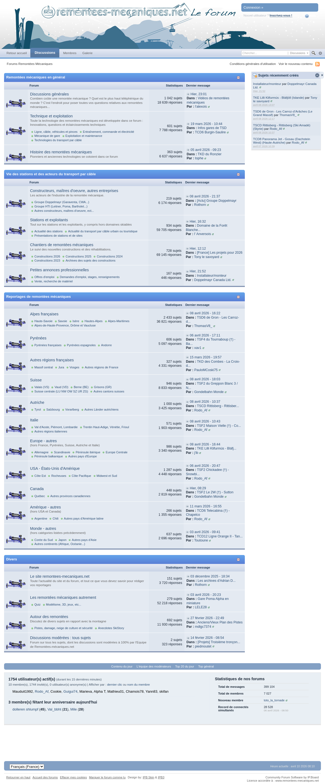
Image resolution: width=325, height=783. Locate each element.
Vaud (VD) (61, 387)
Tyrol (37, 409)
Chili (55, 518)
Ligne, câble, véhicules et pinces (55, 131)
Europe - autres (43, 441)
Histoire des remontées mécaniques (61, 152)
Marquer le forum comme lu (107, 777)
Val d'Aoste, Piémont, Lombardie (56, 427)
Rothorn (200, 205)
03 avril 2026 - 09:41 (205, 532)
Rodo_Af (276, 128)
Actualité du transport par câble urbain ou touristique (102, 231)
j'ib (196, 453)
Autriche (37, 402)
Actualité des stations (48, 231)
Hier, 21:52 (198, 271)
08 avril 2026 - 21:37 (205, 196)
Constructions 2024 (109, 256)
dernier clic (114, 684)
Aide (310, 16)
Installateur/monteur (267, 83)
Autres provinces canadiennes (70, 496)
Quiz (37, 604)
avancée (320, 53)
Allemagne (41, 452)
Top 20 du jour (184, 666)
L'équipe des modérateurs (153, 666)
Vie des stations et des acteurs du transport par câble (51, 174)
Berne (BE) (81, 387)
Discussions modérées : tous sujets (60, 638)
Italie (34, 420)
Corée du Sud (43, 539)
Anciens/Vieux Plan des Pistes (220, 622)
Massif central (43, 367)
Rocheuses (58, 475)
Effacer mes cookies (73, 777)
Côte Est (40, 475)
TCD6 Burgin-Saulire (210, 132)
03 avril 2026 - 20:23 (205, 595)
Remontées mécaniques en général (35, 77)
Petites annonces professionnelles (59, 270)
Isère (76, 321)
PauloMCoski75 (205, 370)
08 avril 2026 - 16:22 (205, 313)
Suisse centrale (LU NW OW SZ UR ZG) (61, 391)
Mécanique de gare (47, 135)
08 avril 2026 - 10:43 (205, 421)
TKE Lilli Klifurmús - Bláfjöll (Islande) (278, 97)
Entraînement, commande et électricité (108, 131)
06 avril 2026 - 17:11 (205, 335)
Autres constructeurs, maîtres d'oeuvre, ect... (64, 210)
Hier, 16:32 (198, 221)
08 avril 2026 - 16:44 (205, 444)
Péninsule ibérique (88, 452)
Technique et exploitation (51, 116)
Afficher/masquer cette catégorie (239, 77)
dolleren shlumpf (25, 709)
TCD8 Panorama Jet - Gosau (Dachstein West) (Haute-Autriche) (281, 140)
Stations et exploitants (49, 220)
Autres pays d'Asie (84, 539)
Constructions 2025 (78, 256)
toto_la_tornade (274, 700)
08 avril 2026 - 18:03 (205, 379)
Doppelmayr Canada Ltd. (212, 280)
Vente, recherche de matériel (53, 281)
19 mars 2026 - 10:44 (206, 124)
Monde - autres (43, 528)
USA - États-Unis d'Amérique (55, 468)
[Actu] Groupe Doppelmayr (216, 201)
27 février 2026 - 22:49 (207, 618)
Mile (73, 709)
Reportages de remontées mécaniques (38, 297)
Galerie (87, 53)
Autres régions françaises (52, 360)
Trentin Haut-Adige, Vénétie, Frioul (106, 427)
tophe (199, 158)
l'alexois (201, 106)
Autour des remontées (49, 616)
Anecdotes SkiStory (111, 628)
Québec (39, 496)
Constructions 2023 (47, 260)
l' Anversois (202, 234)
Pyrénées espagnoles (81, 345)
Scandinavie (62, 452)
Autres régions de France (101, 367)
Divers (11, 559)
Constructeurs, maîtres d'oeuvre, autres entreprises (74, 191)
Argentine (40, 518)
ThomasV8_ (287, 115)
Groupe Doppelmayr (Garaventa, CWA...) (61, 202)
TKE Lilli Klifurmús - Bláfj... (216, 448)
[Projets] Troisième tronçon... (219, 642)
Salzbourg (53, 409)
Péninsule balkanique (48, 456)
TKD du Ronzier (210, 154)
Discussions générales (49, 94)
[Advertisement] (162, 737)
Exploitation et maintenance (84, 135)
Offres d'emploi (44, 277)
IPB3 (161, 777)
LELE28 (201, 607)
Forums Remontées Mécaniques (30, 63)
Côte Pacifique (81, 475)
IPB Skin (148, 777)
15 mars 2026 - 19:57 (206, 357)
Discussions (45, 53)
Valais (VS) (41, 387)
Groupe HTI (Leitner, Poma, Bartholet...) (60, 206)
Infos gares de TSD (212, 128)
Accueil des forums (45, 777)
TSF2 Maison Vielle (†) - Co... (219, 426)
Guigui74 (70, 691)
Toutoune (201, 540)
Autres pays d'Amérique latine (83, 518)
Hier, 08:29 (198, 488)
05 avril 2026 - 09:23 (206, 150)
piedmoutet (203, 646)
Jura (61, 367)
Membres (69, 53)
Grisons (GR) (103, 387)
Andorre (106, 345)
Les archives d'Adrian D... (217, 581)
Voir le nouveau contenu (296, 63)
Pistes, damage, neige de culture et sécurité (63, 628)
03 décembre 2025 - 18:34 (210, 576)
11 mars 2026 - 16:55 (206, 506)
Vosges (74, 367)
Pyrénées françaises (47, 345)
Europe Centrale (116, 452)
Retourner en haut (18, 777)
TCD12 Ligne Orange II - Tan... (220, 536)
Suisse (36, 380)
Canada (37, 489)
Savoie (62, 321)
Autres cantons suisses (108, 391)
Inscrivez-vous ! (281, 15)
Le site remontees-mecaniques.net (59, 576)
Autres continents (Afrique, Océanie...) (59, 544)
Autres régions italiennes (50, 431)
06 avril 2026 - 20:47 (205, 466)
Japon (62, 539)
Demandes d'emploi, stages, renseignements (90, 277)
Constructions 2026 (47, 256)
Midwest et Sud (107, 475)
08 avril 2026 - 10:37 (205, 402)
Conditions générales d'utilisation (253, 63)
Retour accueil (16, 53)
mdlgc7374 (203, 627)
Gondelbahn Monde (208, 392)
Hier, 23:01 (199, 94)
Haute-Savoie (43, 321)
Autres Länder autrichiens (101, 409)
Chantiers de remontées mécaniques (61, 245)
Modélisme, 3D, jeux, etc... (63, 604)
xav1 (197, 348)
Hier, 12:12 (198, 248)
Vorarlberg (72, 409)
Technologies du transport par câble (58, 140)
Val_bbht (54, 709)
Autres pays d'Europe (82, 456)
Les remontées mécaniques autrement (63, 597)
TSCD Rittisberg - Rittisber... (218, 406)
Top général (206, 666)
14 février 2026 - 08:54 (207, 638)
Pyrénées (38, 338)
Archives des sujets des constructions (90, 260)
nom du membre (138, 684)
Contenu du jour (122, 666)
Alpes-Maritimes (118, 321)
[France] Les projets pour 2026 (219, 253)
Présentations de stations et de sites (58, 235)
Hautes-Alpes (93, 321)
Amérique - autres (45, 507)
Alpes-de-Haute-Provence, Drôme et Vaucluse (65, 325)
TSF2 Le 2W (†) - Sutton (215, 492)
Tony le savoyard (206, 257)
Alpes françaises (44, 314)
